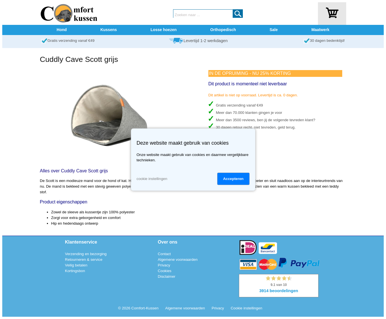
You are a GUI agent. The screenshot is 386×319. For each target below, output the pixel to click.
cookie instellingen (152, 179)
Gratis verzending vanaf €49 (71, 40)
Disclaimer (166, 276)
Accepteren (233, 179)
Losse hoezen (164, 29)
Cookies (164, 271)
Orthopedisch (223, 29)
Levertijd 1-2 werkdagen (206, 40)
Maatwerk (320, 29)
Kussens (108, 29)
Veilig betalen (76, 265)
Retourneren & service (84, 259)
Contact (164, 254)
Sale (274, 29)
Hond (62, 29)
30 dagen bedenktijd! (327, 40)
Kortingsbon (75, 271)
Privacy (164, 265)
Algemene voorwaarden (178, 259)
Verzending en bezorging (85, 254)
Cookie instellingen (246, 308)
